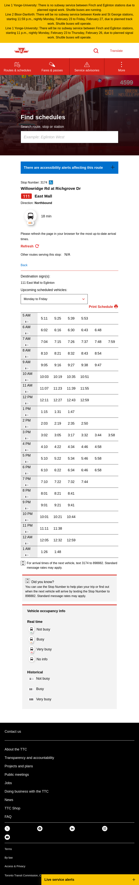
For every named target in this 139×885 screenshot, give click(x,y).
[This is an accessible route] (51, 182)
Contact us (13, 731)
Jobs (8, 783)
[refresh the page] (30, 246)
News (9, 800)
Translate (116, 50)
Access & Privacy (15, 866)
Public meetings (17, 775)
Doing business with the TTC (27, 791)
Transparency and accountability (29, 758)
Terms (8, 849)
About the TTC (16, 749)
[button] (121, 66)
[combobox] (69, 137)
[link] (69, 168)
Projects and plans (19, 766)
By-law (9, 857)
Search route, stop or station (42, 127)
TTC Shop (12, 808)
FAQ (8, 817)
